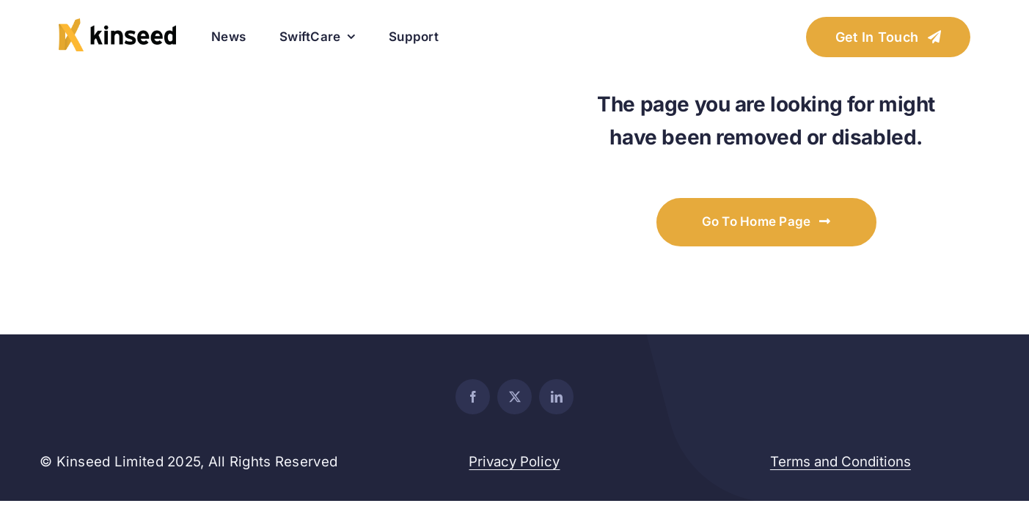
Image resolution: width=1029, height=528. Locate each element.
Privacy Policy (514, 461)
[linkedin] (556, 396)
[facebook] (472, 396)
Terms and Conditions (840, 461)
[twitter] (514, 396)
